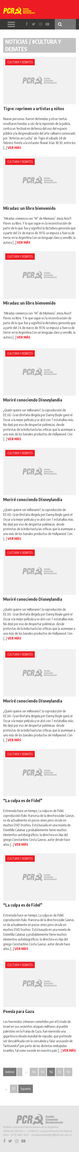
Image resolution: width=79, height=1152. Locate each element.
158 (68, 1072)
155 (42, 1072)
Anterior (9, 1072)
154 (34, 1072)
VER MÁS (14, 148)
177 (14, 1088)
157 (59, 1072)
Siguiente (25, 1088)
